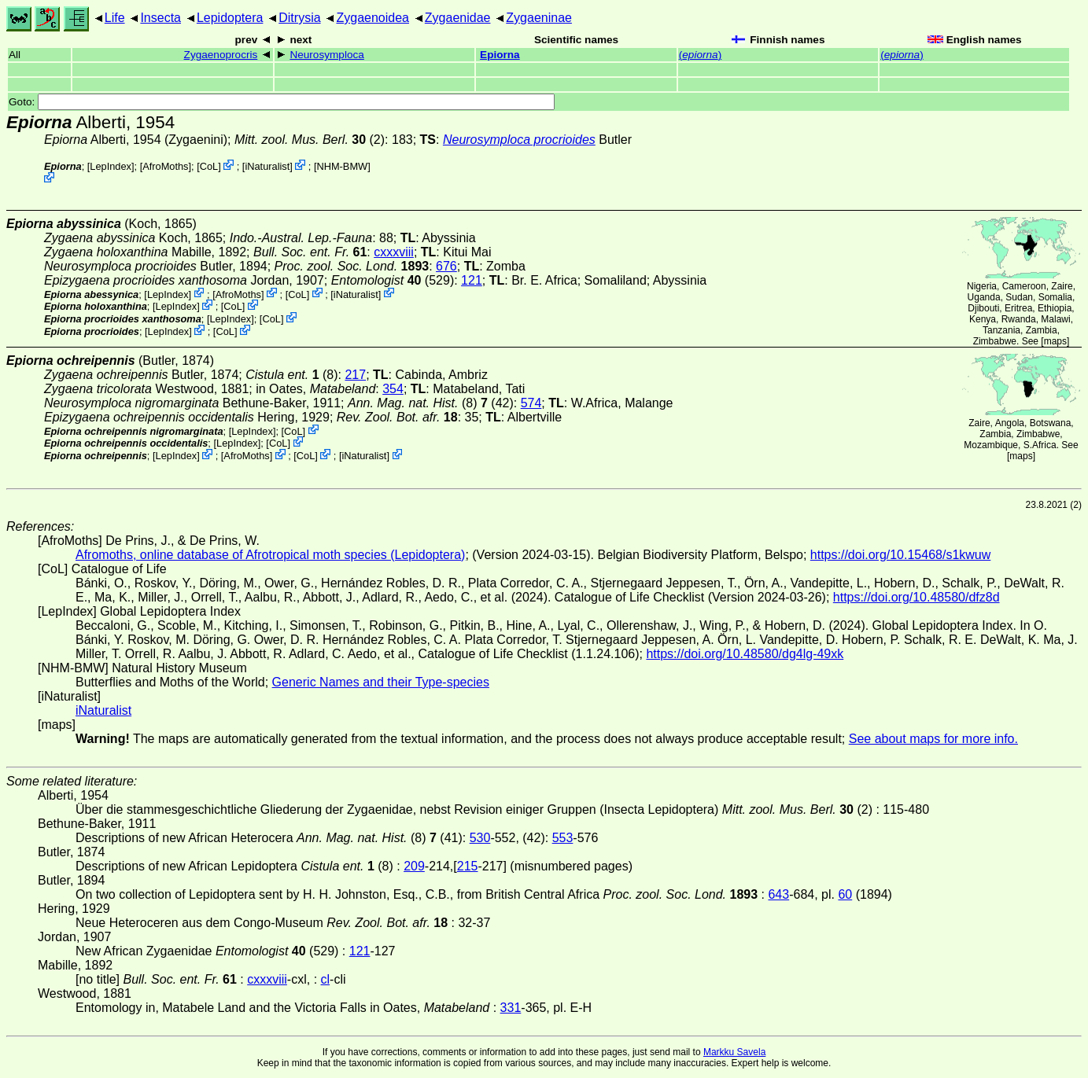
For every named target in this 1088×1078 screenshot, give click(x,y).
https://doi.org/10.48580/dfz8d (916, 597)
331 (511, 1007)
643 (778, 894)
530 (480, 837)
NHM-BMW (341, 166)
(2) (309, 139)
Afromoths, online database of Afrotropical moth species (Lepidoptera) (270, 554)
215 (467, 866)
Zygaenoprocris (221, 55)
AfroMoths (165, 166)
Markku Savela (734, 1052)
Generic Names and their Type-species (380, 682)
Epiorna (500, 55)
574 (531, 403)
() (700, 55)
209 (414, 866)
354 (393, 389)
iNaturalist (267, 166)
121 (471, 280)
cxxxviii (394, 252)
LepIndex (110, 166)
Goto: (282, 102)
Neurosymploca (326, 55)
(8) (291, 374)
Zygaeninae (539, 17)
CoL (209, 166)
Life (115, 17)
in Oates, (315, 389)
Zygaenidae (458, 17)
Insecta (160, 17)
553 (563, 837)
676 (446, 266)
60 (845, 894)
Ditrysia (299, 17)
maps (1055, 341)
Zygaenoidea (372, 17)
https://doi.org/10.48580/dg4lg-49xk (744, 653)
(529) (393, 280)
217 (355, 374)
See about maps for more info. (933, 738)
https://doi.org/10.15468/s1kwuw (900, 554)
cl (325, 979)
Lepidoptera (230, 17)
